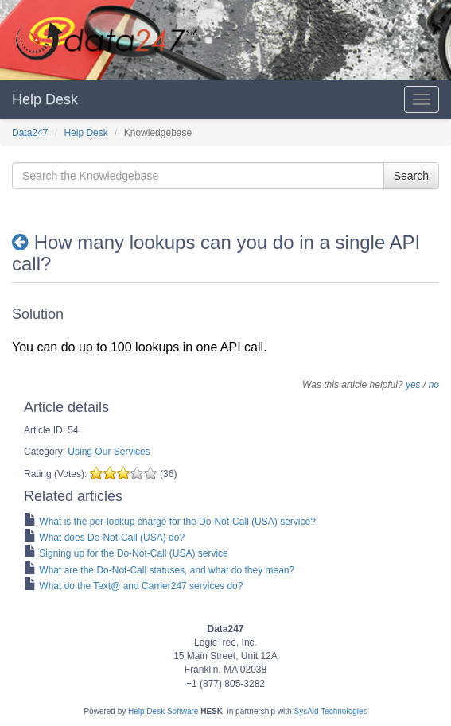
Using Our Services (109, 451)
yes (413, 384)
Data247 (30, 132)
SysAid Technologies (330, 711)
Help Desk (45, 99)
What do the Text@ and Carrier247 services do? (141, 586)
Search (411, 175)
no (434, 384)
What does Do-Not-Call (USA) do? (112, 537)
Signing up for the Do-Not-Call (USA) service (133, 553)
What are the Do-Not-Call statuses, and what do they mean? (166, 570)
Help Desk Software (163, 711)
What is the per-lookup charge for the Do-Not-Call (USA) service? (177, 521)
